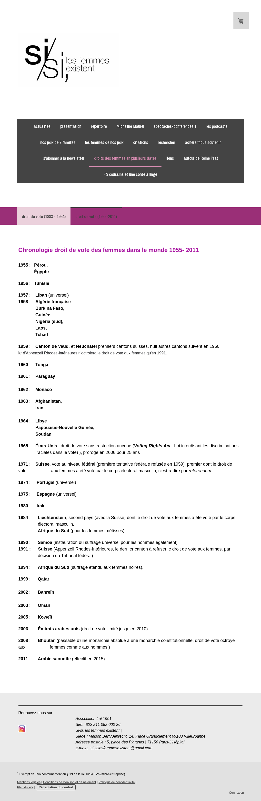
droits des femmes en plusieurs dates (125, 158)
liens (170, 158)
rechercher (166, 142)
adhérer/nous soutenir (203, 142)
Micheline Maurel (130, 126)
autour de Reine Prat (201, 158)
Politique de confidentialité (117, 782)
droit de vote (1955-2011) (96, 216)
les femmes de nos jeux (104, 142)
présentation (70, 126)
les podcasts (217, 126)
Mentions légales (28, 782)
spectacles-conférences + (175, 126)
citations (140, 142)
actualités (42, 126)
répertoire (99, 126)
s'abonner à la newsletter (63, 158)
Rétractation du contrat (56, 787)
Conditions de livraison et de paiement (69, 782)
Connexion (236, 792)
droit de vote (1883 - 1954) (44, 216)
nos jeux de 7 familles (57, 142)
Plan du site (25, 787)
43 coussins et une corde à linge (130, 174)
